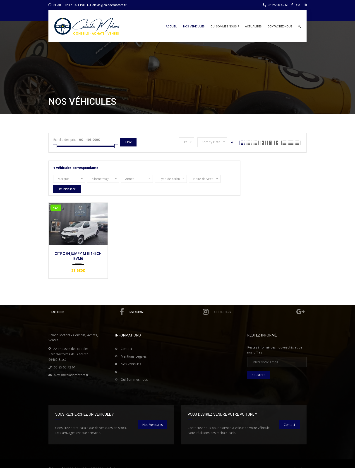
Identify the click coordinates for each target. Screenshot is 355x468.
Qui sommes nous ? (267, 460)
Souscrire (258, 366)
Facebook (88, 304)
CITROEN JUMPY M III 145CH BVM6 (78, 248)
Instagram (169, 304)
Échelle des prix (64, 139)
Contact (123, 340)
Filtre (128, 142)
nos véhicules (152, 416)
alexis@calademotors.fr (109, 5)
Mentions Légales (131, 348)
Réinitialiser (219, 179)
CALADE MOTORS (87, 460)
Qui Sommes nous (131, 371)
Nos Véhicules (128, 356)
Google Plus (259, 304)
